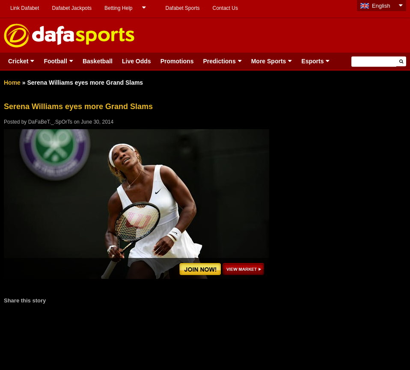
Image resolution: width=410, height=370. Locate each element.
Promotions (177, 61)
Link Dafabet (24, 8)
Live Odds (136, 61)
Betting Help (118, 8)
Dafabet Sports (182, 8)
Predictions (219, 61)
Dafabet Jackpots (72, 8)
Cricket (18, 61)
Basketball (98, 61)
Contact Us (225, 8)
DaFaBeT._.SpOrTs (50, 122)
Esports (312, 61)
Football (55, 61)
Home (12, 82)
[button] (401, 61)
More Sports (268, 61)
